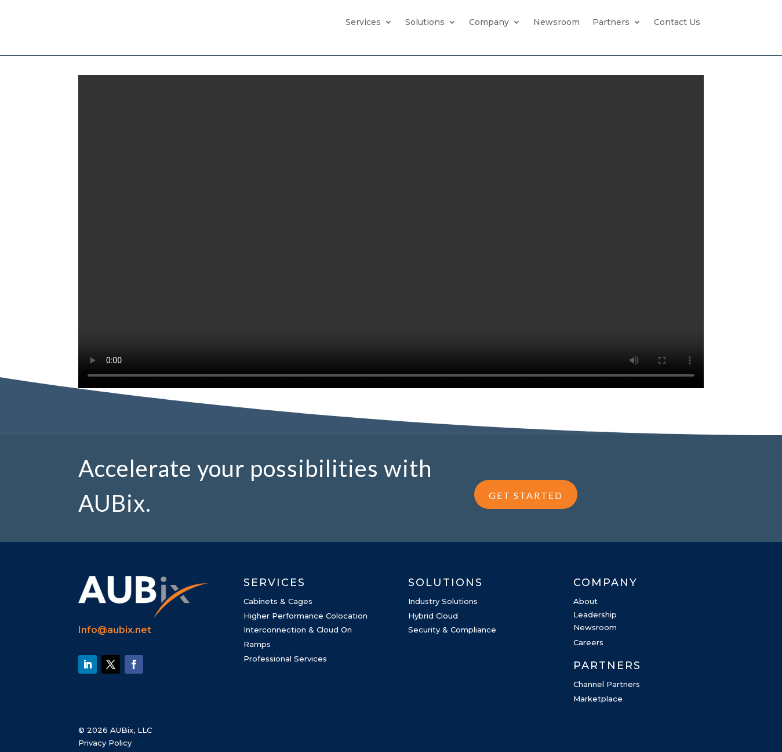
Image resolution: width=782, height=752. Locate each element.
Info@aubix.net (114, 629)
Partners (611, 22)
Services (363, 22)
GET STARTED (526, 495)
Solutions (425, 22)
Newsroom (556, 22)
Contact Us (677, 22)
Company (489, 22)
